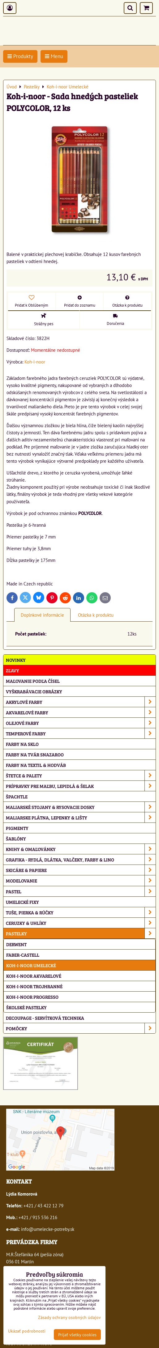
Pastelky (81, 933)
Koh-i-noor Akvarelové (33, 975)
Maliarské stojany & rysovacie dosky (81, 807)
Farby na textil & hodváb (36, 765)
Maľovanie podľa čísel (33, 681)
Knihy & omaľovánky (81, 849)
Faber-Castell (22, 954)
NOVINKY (16, 660)
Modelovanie (81, 880)
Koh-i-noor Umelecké (31, 965)
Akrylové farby (81, 702)
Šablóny (16, 838)
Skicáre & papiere (81, 870)
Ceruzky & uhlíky (81, 923)
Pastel (81, 891)
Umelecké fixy (22, 902)
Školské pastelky (26, 1007)
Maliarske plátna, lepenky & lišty (81, 817)
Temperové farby (81, 733)
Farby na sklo (22, 744)
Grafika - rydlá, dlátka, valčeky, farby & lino (81, 859)
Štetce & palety (81, 775)
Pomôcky (81, 1028)
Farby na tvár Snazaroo (35, 754)
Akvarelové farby (81, 712)
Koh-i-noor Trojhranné (34, 986)
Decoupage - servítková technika (45, 1017)
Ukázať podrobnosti (26, 1331)
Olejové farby (81, 723)
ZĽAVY (12, 670)
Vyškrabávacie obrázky (34, 691)
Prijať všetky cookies (77, 1334)
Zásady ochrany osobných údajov (69, 1317)
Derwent (16, 944)
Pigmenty (17, 828)
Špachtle (17, 796)
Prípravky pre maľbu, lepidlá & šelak (81, 786)
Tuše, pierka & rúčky (81, 912)
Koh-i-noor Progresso (32, 996)
